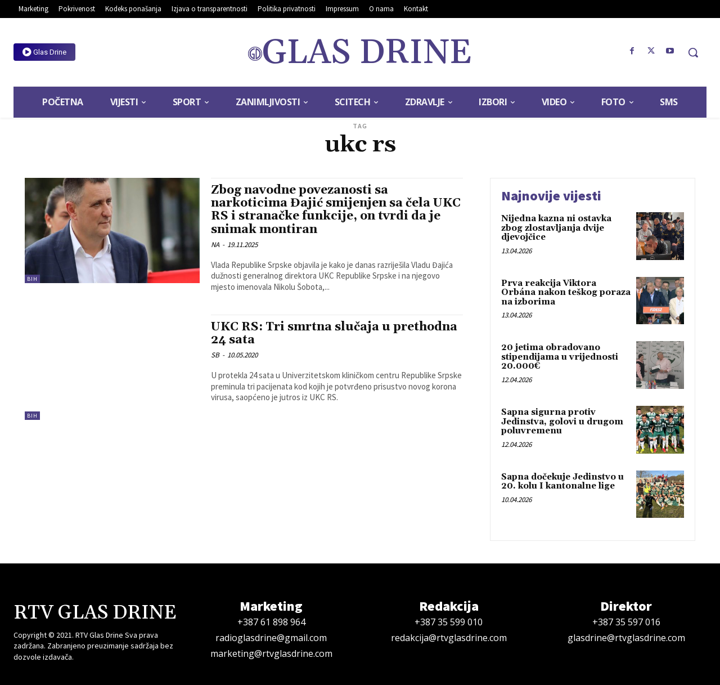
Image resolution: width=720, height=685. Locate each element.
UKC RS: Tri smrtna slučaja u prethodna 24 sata (334, 333)
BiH (32, 279)
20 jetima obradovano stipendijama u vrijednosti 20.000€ (559, 356)
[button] (693, 52)
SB (215, 355)
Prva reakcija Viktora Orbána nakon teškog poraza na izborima (566, 292)
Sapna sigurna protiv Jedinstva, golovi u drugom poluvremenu (562, 421)
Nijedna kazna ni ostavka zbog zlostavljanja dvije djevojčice (556, 228)
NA (215, 244)
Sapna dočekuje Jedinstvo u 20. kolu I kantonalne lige (562, 482)
